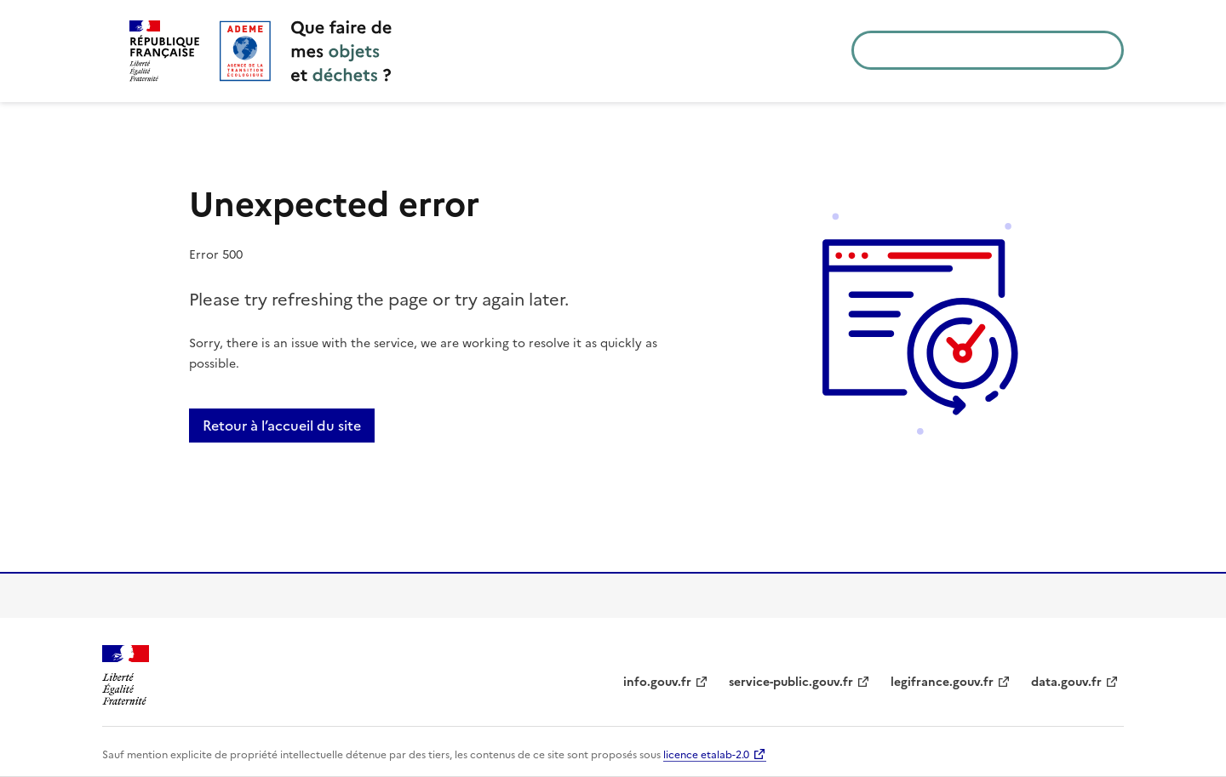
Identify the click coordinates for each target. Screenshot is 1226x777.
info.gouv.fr (657, 682)
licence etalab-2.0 (706, 755)
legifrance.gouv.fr (942, 682)
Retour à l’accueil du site (282, 425)
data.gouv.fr (1066, 682)
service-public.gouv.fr (791, 682)
